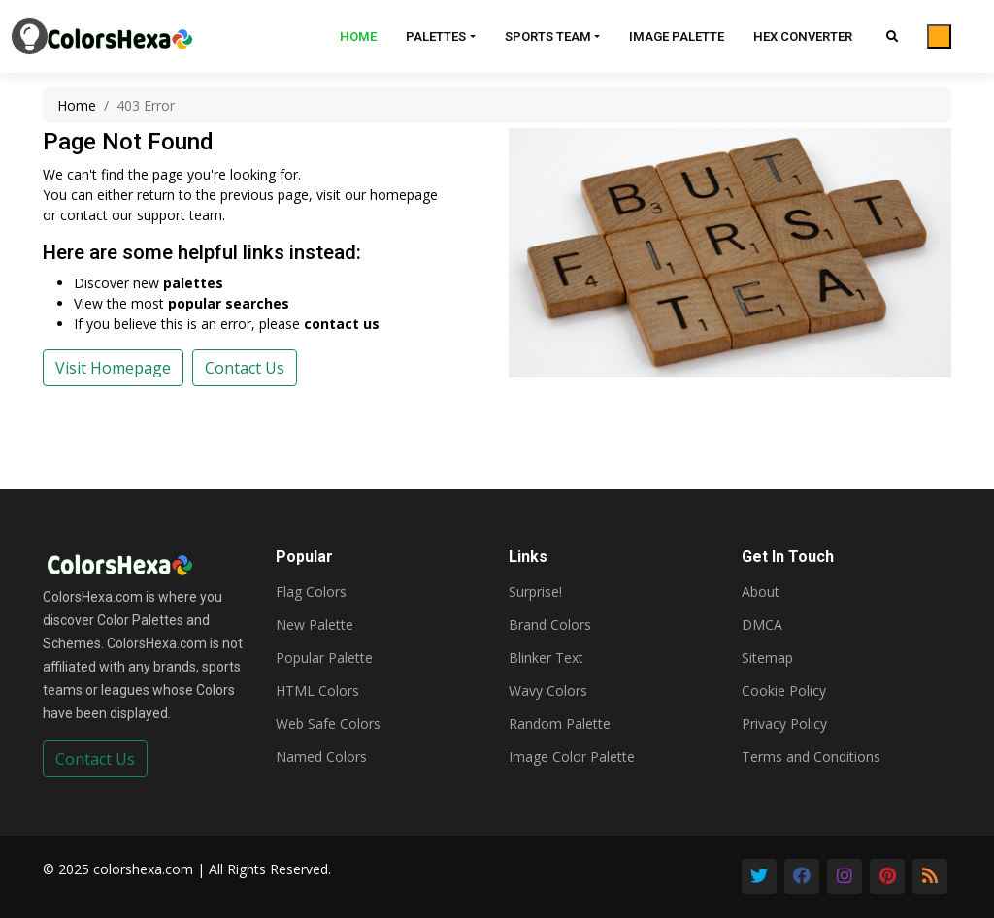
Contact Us (95, 759)
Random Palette (560, 724)
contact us (342, 323)
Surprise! (535, 592)
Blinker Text (546, 658)
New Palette (314, 625)
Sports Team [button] (548, 36)
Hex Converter (802, 36)
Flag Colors (311, 592)
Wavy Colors (548, 691)
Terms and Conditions (811, 757)
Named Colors (321, 757)
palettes (193, 283)
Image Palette (676, 36)
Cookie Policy (784, 691)
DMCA (762, 625)
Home (358, 36)
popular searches (228, 303)
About (760, 592)
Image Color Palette (572, 757)
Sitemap (767, 658)
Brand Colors (550, 625)
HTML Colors (317, 691)
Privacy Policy (784, 724)
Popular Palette (324, 658)
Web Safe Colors (328, 724)
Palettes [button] (436, 36)
